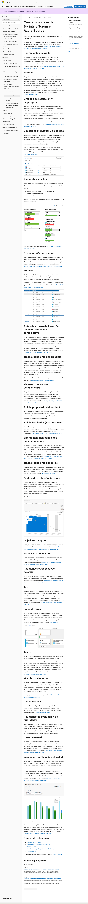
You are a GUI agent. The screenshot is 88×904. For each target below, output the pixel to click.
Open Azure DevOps (80, 6)
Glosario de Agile (31, 846)
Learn (25, 17)
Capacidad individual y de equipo (77, 28)
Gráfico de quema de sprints (37, 496)
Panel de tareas (53, 622)
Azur (30, 17)
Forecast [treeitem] (6, 69)
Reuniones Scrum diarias (75, 32)
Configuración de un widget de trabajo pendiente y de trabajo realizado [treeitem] (12, 105)
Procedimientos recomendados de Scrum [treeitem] (12, 92)
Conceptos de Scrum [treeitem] (11, 95)
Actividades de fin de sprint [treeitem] (11, 76)
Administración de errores (31, 94)
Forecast (71, 34)
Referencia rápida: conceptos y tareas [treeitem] (10, 45)
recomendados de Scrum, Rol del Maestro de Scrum (47, 433)
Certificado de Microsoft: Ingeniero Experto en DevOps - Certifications (42, 878)
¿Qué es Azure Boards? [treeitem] (9, 31)
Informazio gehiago (57, 854)
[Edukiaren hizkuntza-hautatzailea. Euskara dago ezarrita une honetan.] (5, 901)
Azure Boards (47, 17)
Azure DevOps (37, 17)
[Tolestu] (19, 16)
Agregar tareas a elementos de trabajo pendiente (37, 833)
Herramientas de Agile (75, 20)
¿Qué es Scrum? (31, 851)
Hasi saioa (83, 2)
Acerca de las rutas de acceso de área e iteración (37, 352)
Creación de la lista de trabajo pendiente (42, 380)
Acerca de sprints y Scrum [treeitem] (10, 63)
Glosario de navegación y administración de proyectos (42, 849)
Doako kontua (68, 6)
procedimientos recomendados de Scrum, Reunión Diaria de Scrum (43, 266)
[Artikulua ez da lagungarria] (71, 51)
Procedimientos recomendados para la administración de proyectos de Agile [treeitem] (10, 36)
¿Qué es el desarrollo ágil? (42, 712)
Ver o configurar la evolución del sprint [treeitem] (13, 99)
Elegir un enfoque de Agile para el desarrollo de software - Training (41, 869)
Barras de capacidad (74, 30)
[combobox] (11, 19)
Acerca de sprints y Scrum (34, 842)
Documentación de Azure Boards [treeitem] (11, 26)
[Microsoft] (3, 2)
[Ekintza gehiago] (63, 17)
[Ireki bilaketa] (78, 2)
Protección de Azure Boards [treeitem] (10, 41)
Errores (71, 22)
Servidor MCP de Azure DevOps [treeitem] (11, 28)
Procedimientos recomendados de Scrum (38, 844)
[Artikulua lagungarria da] (69, 51)
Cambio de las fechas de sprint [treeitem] (12, 66)
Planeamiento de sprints (48, 473)
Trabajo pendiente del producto (76, 41)
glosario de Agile (48, 46)
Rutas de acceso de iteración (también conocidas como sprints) (76, 38)
